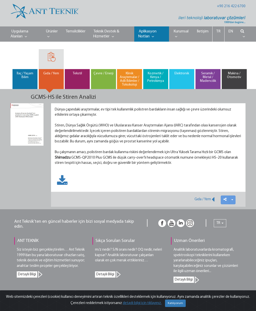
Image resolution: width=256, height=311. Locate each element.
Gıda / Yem (204, 199)
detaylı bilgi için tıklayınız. (142, 303)
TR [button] (220, 223)
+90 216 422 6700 (231, 6)
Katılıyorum (175, 303)
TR (218, 31)
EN (230, 31)
